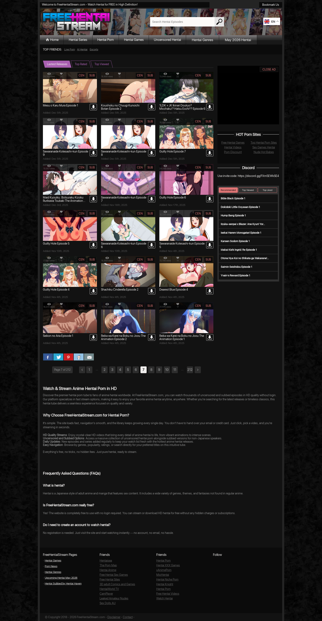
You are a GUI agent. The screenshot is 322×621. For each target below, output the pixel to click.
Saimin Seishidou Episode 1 (236, 266)
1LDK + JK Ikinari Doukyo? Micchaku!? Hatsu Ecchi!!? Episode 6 (182, 107)
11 (174, 370)
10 (167, 370)
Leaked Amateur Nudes (113, 598)
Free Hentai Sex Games (113, 574)
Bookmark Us (270, 4)
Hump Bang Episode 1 (233, 215)
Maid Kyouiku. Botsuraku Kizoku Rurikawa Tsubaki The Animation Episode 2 (63, 201)
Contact (126, 617)
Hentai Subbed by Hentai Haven (63, 583)
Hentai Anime (107, 569)
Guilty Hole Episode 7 (172, 151)
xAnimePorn (163, 569)
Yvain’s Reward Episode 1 (235, 275)
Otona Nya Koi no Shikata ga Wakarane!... (245, 258)
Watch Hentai (164, 598)
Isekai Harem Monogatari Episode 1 (241, 232)
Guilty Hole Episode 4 (56, 289)
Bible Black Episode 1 (233, 198)
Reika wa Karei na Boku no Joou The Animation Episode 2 (123, 337)
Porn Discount (233, 152)
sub (92, 75)
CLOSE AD (269, 69)
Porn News (51, 566)
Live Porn (69, 49)
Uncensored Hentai (180, 40)
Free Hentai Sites (109, 579)
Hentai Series (82, 40)
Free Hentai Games (233, 142)
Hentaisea (105, 560)
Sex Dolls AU (107, 603)
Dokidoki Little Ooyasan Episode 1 (240, 207)
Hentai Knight (164, 584)
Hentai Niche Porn (166, 579)
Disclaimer (113, 617)
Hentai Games (143, 40)
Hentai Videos (233, 147)
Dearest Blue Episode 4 (173, 289)
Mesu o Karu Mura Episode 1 (60, 105)
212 (189, 370)
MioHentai (162, 574)
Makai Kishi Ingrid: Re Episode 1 (239, 249)
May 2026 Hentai (253, 40)
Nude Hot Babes (263, 152)
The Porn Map (108, 565)
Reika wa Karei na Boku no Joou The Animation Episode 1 (181, 337)
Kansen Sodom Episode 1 (235, 241)
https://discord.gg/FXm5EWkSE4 (258, 176)
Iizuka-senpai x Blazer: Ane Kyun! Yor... (243, 224)
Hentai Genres (217, 40)
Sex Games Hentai (263, 147)
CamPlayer (106, 593)
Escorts (94, 49)
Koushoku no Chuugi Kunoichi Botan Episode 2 (120, 107)
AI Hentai (82, 49)
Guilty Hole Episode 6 (172, 197)
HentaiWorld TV (109, 588)
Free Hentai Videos (167, 593)
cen (81, 75)
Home (55, 40)
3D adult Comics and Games (116, 584)
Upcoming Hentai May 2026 (61, 577)
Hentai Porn (112, 40)
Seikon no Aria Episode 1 (58, 335)
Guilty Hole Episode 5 (56, 243)
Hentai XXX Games (167, 565)
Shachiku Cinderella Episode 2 (119, 289)
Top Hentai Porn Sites (263, 142)
